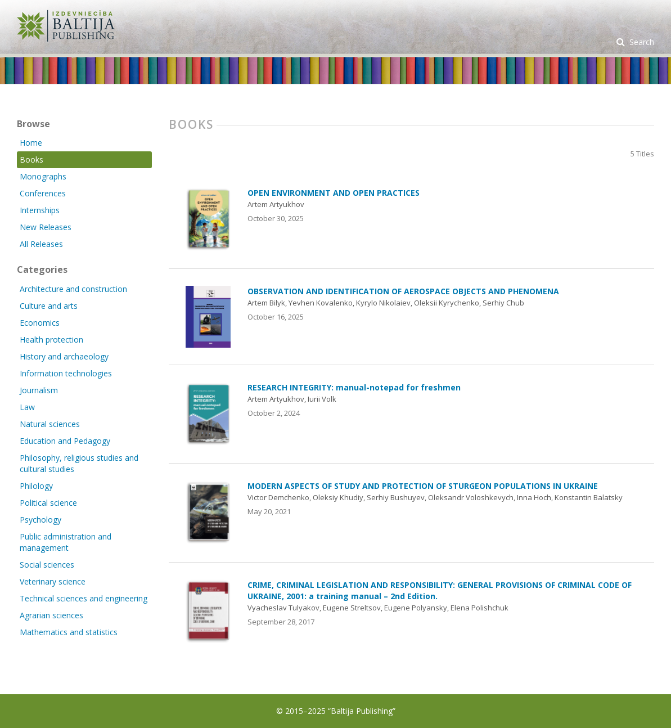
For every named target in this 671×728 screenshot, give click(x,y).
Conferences (43, 193)
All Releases (41, 244)
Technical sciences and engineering (83, 598)
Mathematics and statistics (69, 632)
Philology (36, 485)
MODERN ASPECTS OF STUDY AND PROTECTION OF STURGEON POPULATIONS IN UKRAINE (422, 485)
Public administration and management (65, 542)
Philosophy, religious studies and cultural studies (79, 463)
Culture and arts (49, 305)
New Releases (45, 227)
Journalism (39, 390)
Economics (40, 322)
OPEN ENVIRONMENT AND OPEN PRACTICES (333, 192)
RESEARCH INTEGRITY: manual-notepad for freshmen (354, 387)
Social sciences (47, 564)
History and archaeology (64, 356)
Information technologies (66, 373)
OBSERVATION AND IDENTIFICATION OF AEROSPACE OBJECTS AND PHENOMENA (403, 291)
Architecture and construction (73, 289)
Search (640, 42)
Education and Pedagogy (65, 440)
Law (27, 407)
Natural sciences (50, 424)
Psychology (40, 519)
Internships (40, 210)
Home (31, 142)
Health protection (51, 339)
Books (31, 159)
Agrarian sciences (51, 615)
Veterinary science (52, 581)
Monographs (43, 176)
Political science (48, 502)
